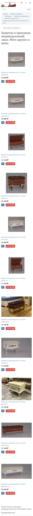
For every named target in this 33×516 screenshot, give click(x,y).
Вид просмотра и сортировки (12, 28)
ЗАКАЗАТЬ (10, 81)
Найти (29, 9)
